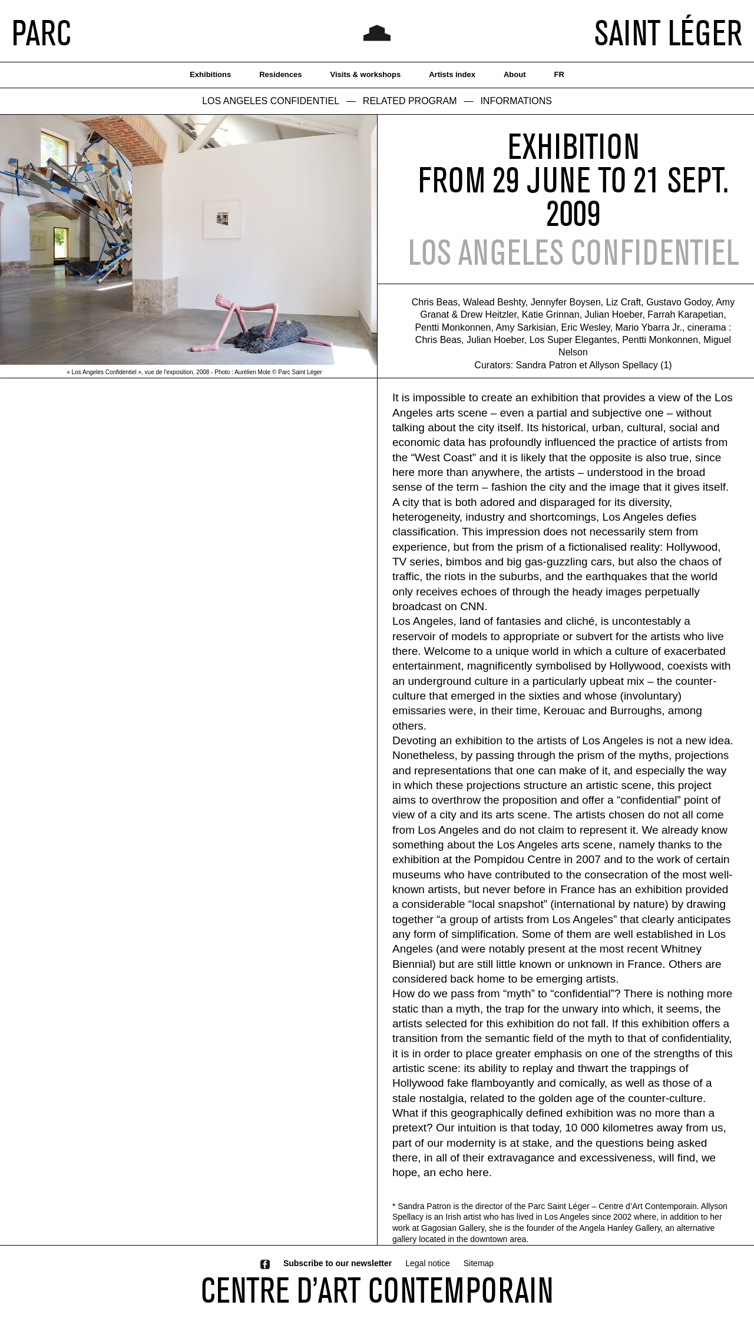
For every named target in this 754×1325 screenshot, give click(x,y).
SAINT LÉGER (668, 32)
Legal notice (427, 1263)
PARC (41, 32)
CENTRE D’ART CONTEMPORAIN (377, 1289)
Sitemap (479, 1263)
